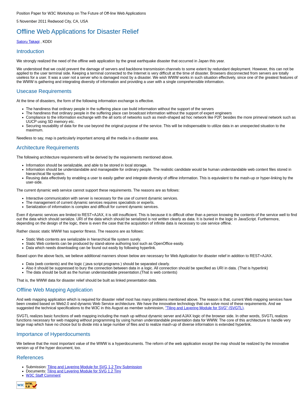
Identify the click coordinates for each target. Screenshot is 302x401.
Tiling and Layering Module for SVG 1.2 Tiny (84, 371)
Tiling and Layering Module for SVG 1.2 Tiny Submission (94, 367)
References (30, 357)
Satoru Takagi (28, 42)
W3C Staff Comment (43, 375)
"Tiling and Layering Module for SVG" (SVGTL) (204, 308)
